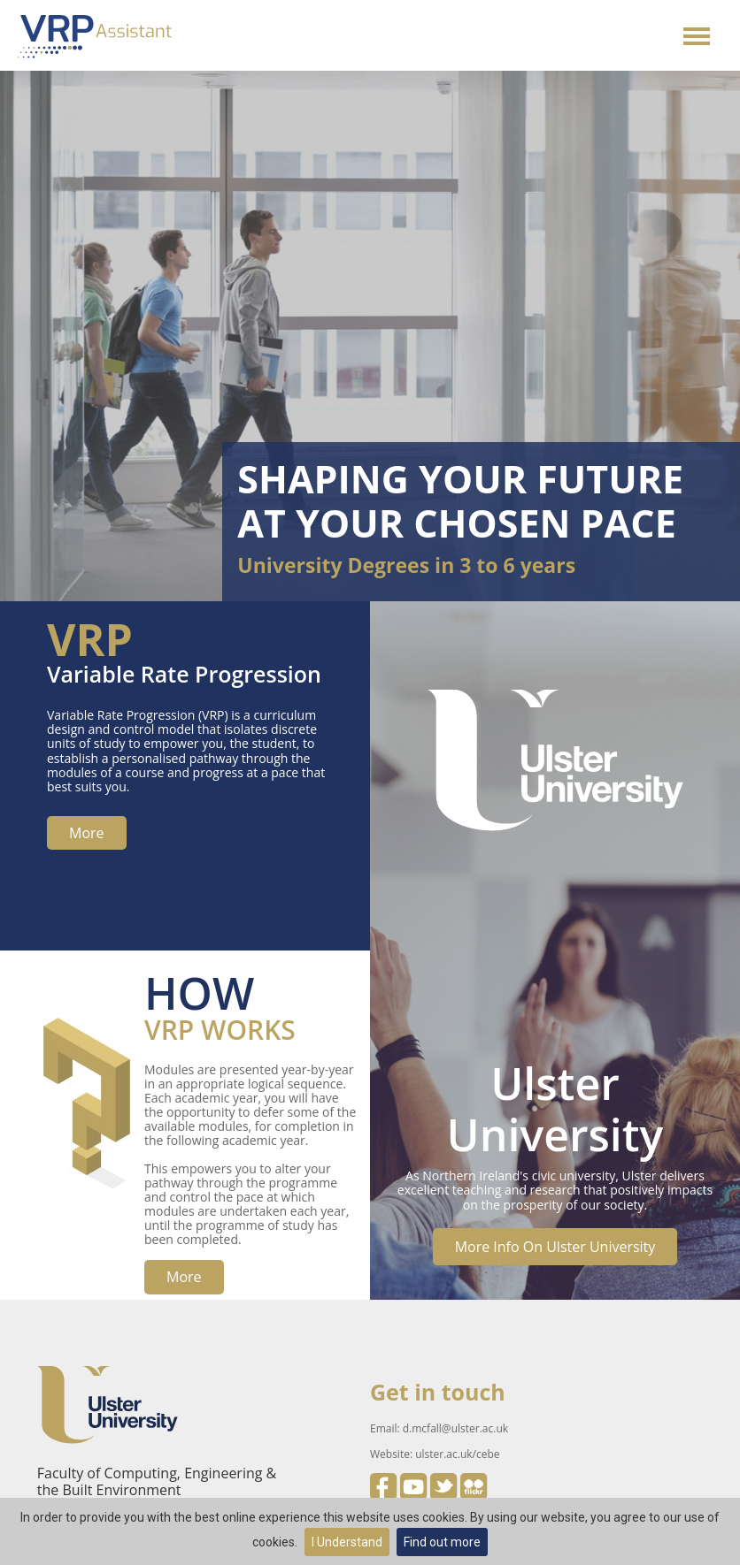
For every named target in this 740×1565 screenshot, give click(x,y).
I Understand (347, 1542)
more (86, 833)
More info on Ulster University (555, 1246)
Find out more (442, 1542)
